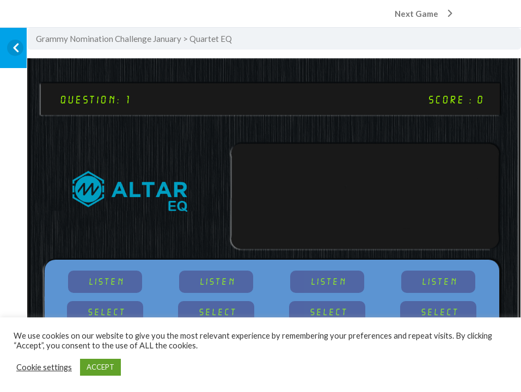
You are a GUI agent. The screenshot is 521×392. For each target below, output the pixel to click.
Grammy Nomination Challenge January (108, 39)
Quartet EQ (210, 39)
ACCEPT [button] (100, 367)
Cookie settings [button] (44, 367)
